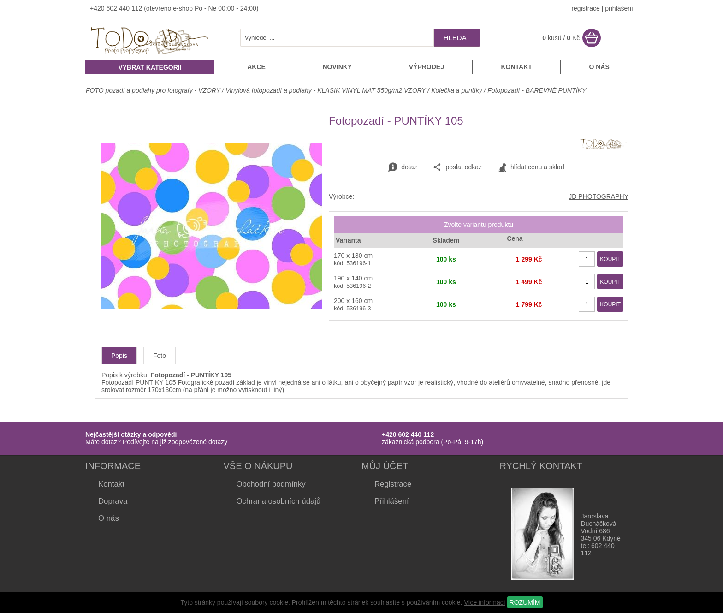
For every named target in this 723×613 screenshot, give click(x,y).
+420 (98, 8)
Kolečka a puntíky (456, 90)
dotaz (402, 167)
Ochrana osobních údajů (279, 501)
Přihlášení (391, 501)
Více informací (484, 602)
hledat (457, 38)
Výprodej (426, 67)
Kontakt (516, 67)
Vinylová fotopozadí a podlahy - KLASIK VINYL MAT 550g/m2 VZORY (325, 90)
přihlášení (619, 8)
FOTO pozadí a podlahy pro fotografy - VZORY (154, 90)
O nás (599, 67)
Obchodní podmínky (271, 484)
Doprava (112, 501)
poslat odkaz (457, 167)
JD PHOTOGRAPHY (598, 196)
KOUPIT (610, 259)
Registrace (392, 484)
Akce (256, 67)
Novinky (337, 67)
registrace (585, 8)
